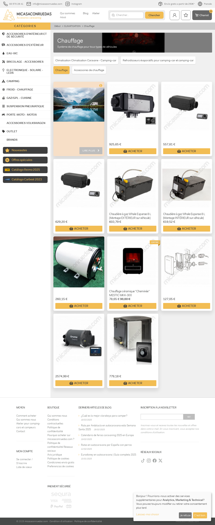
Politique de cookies (58, 458)
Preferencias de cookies (60, 466)
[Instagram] (148, 460)
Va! (189, 416)
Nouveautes (19, 150)
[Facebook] (154, 460)
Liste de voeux (24, 467)
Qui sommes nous (67, 15)
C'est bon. (200, 515)
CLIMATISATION (72, 26)
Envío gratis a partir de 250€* (176, 4)
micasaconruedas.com (36, 521)
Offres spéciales (22, 160)
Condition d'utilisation (61, 521)
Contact (20, 431)
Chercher (154, 15)
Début (57, 26)
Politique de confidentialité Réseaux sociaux (60, 446)
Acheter (132, 151)
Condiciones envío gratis (60, 462)
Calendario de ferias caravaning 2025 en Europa (107, 435)
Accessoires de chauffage (89, 70)
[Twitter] (160, 460)
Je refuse (185, 515)
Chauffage (61, 70)
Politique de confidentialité (88, 521)
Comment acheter (26, 415)
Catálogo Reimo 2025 (26, 170)
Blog (85, 13)
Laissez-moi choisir (147, 514)
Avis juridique (54, 454)
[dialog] (172, 506)
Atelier (96, 13)
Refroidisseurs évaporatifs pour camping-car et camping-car (158, 60)
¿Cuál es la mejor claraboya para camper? (104, 415)
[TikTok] (143, 460)
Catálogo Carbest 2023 (27, 179)
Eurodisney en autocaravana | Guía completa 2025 (108, 454)
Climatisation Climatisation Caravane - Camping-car (85, 60)
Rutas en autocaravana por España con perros (106, 445)
